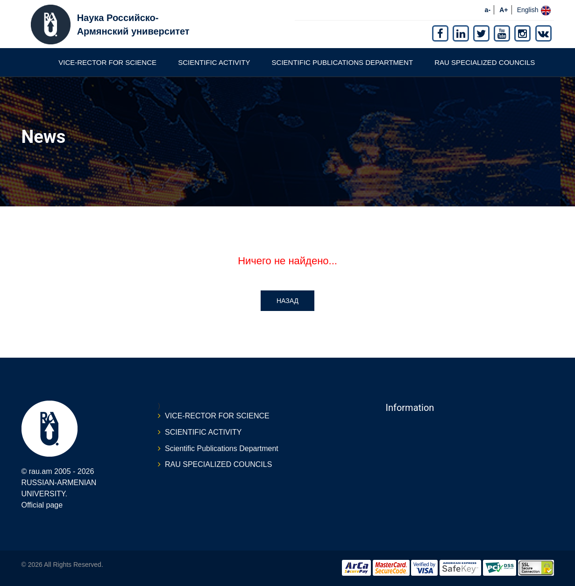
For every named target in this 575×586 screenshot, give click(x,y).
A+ (503, 10)
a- (487, 10)
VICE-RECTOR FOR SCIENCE (107, 62)
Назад (287, 300)
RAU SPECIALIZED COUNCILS (484, 62)
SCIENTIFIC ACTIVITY (214, 62)
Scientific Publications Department (342, 62)
